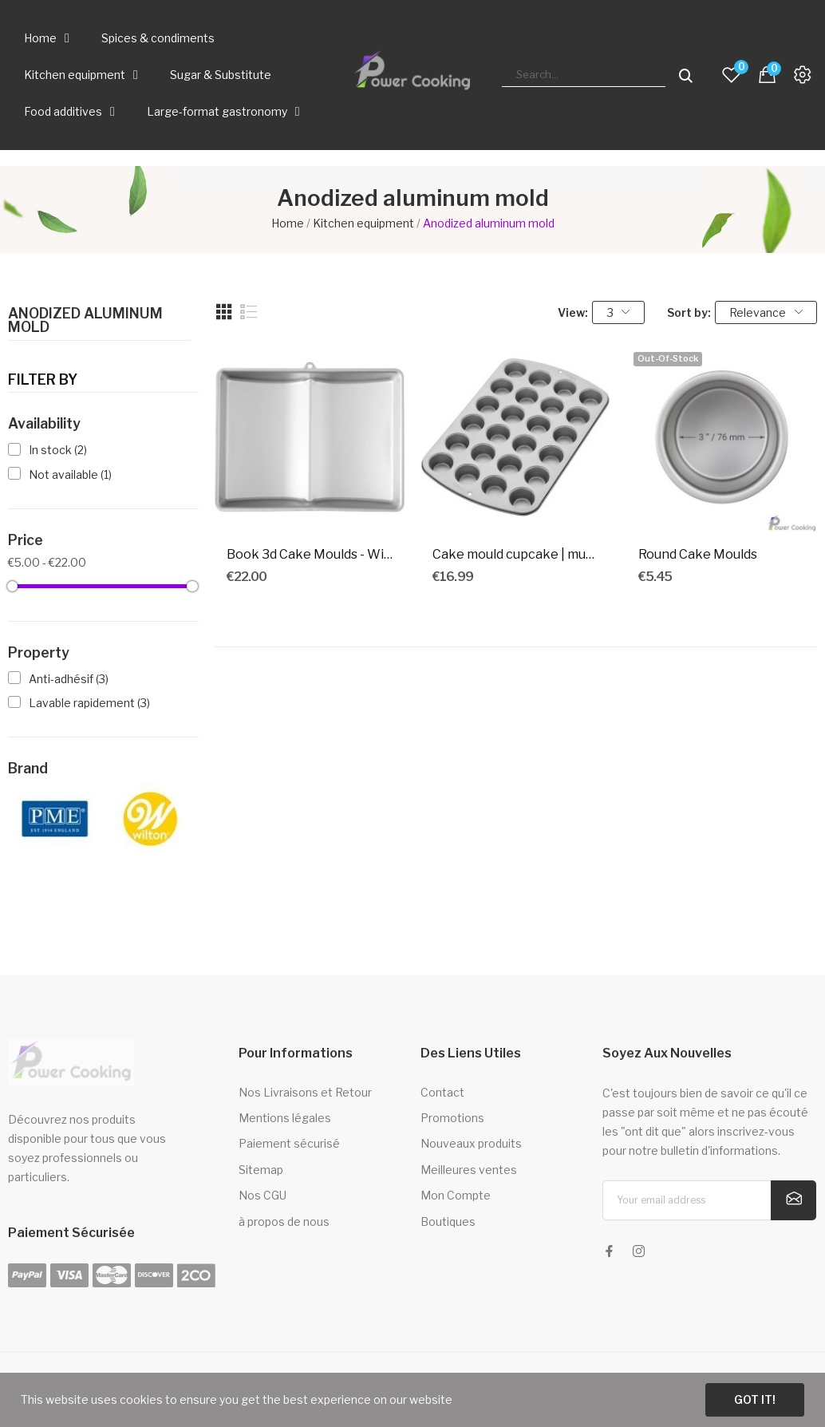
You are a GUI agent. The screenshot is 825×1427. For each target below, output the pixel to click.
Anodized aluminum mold (85, 321)
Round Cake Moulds (697, 554)
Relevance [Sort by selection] (766, 312)
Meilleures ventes (468, 1169)
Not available (70, 474)
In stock (58, 450)
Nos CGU (262, 1195)
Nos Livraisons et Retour (305, 1092)
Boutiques (448, 1221)
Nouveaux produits (471, 1143)
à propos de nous (284, 1221)
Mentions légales (285, 1118)
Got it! (755, 1399)
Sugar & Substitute (220, 74)
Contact (442, 1092)
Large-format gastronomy (223, 111)
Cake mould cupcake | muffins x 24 (515, 554)
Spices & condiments (158, 38)
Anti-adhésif (69, 679)
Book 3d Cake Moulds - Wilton (310, 554)
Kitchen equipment (81, 75)
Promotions (452, 1118)
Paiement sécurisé (289, 1143)
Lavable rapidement (89, 703)
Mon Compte (455, 1195)
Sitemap (261, 1169)
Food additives (69, 111)
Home (46, 38)
